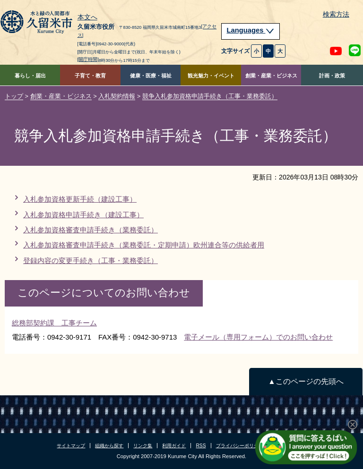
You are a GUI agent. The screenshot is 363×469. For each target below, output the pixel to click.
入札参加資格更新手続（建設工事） (80, 199)
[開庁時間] (88, 59)
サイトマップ (71, 445)
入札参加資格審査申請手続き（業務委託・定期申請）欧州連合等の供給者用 (143, 245)
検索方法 (336, 14)
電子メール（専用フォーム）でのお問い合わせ (258, 337)
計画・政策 (332, 75)
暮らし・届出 (30, 75)
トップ (14, 96)
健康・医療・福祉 (151, 75)
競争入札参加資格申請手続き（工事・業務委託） (209, 96)
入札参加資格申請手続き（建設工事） (83, 215)
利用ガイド (174, 445)
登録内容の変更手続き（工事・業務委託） (90, 260)
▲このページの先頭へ (305, 381)
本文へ (87, 17)
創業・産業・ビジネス (271, 75)
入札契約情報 (116, 96)
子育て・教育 (90, 75)
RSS (201, 445)
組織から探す (109, 445)
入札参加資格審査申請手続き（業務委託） (90, 230)
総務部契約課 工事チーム (54, 323)
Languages (250, 30)
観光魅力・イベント (211, 75)
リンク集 (142, 445)
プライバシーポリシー (239, 445)
